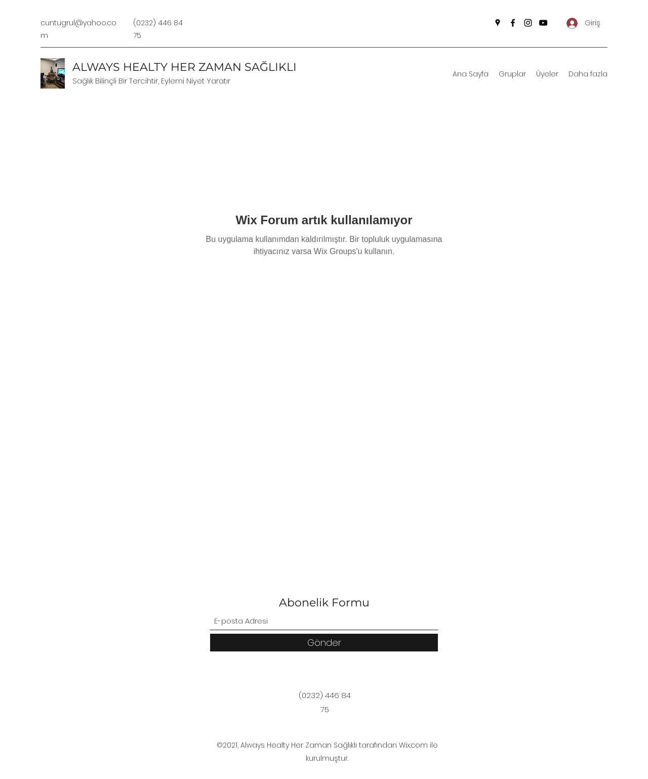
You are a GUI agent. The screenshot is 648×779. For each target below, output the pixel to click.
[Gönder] (324, 642)
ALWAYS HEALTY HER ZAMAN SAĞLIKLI (184, 67)
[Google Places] (498, 23)
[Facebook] (513, 23)
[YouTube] (543, 23)
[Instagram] (528, 23)
